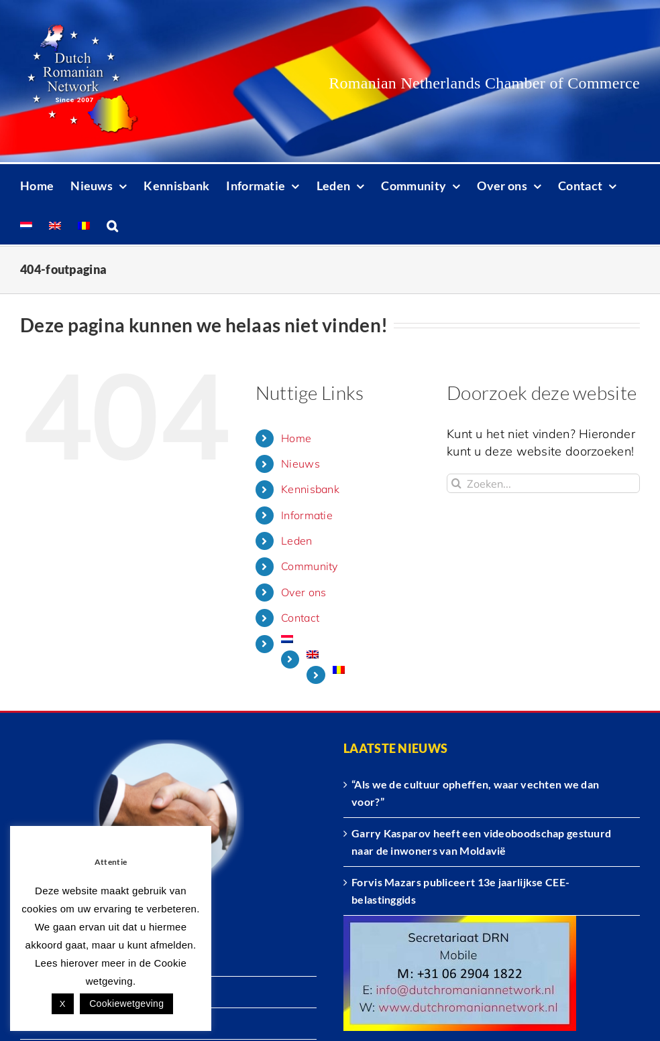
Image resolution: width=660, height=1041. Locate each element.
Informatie (307, 515)
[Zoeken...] (543, 483)
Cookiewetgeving (126, 1003)
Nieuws (300, 463)
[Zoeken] (456, 483)
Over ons (303, 592)
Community (309, 566)
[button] (112, 224)
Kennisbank (310, 489)
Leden (297, 540)
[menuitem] (26, 224)
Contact (300, 617)
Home (296, 438)
